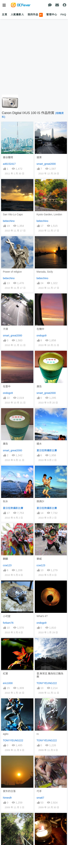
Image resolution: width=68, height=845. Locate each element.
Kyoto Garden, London (49, 214)
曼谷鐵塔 (8, 157)
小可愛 (7, 616)
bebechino (9, 220)
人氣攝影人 (17, 14)
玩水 (5, 501)
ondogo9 (42, 335)
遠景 (39, 157)
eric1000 (8, 683)
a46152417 (9, 163)
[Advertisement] (34, 57)
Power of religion (12, 271)
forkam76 (8, 622)
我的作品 (35, 15)
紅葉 (5, 673)
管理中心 (51, 14)
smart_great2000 (46, 163)
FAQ (63, 14)
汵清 (5, 329)
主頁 (4, 14)
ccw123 (7, 565)
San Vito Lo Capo (13, 214)
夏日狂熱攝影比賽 (47, 450)
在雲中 (7, 386)
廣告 (39, 386)
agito (5, 733)
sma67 (40, 797)
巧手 (39, 791)
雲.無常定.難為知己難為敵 (50, 675)
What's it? (42, 616)
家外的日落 (9, 791)
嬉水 (39, 443)
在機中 (40, 329)
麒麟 (5, 558)
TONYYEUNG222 (47, 683)
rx (38, 733)
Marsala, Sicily (45, 271)
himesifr (7, 797)
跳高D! (40, 501)
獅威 (39, 558)
